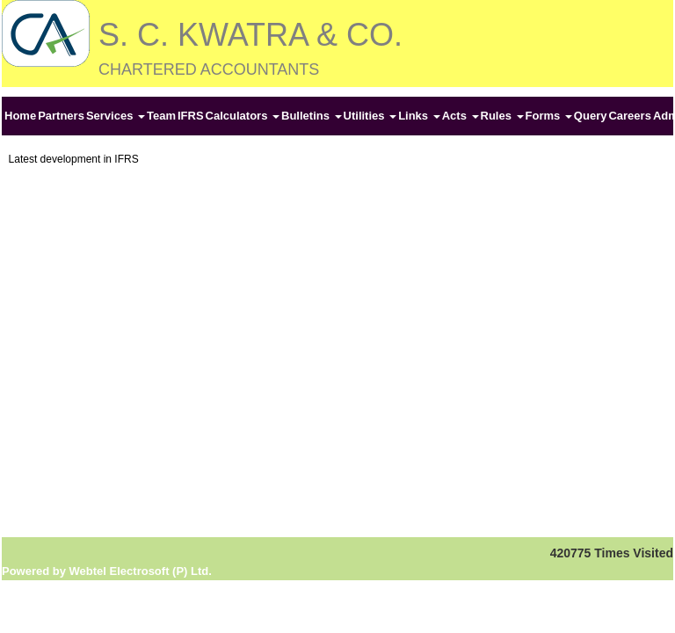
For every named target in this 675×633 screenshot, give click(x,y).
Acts (460, 115)
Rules (502, 115)
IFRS (191, 115)
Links (419, 115)
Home (20, 115)
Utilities (370, 115)
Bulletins (311, 115)
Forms (549, 115)
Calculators (242, 115)
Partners (61, 115)
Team (161, 115)
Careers (629, 115)
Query (590, 115)
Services (115, 115)
